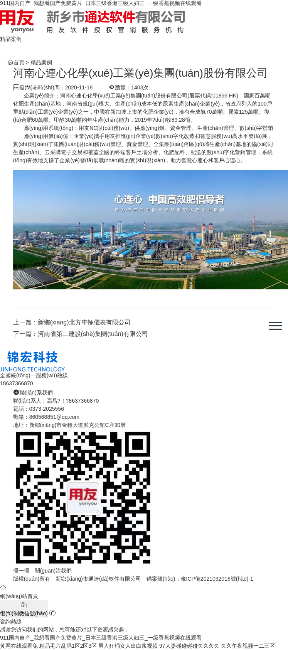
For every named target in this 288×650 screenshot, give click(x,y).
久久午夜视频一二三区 (248, 646)
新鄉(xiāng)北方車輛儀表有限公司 (84, 322)
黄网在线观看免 (19, 646)
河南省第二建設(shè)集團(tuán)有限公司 (93, 334)
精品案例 (41, 62)
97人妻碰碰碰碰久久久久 (189, 646)
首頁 (18, 62)
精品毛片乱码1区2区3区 (68, 646)
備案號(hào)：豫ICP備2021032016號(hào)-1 (200, 579)
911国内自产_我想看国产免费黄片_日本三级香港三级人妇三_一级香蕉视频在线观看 (101, 3)
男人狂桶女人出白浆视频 (128, 646)
